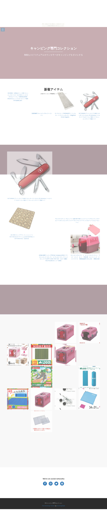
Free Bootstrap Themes (48, 506)
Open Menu (3, 29)
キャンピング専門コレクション (53, 48)
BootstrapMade (61, 506)
